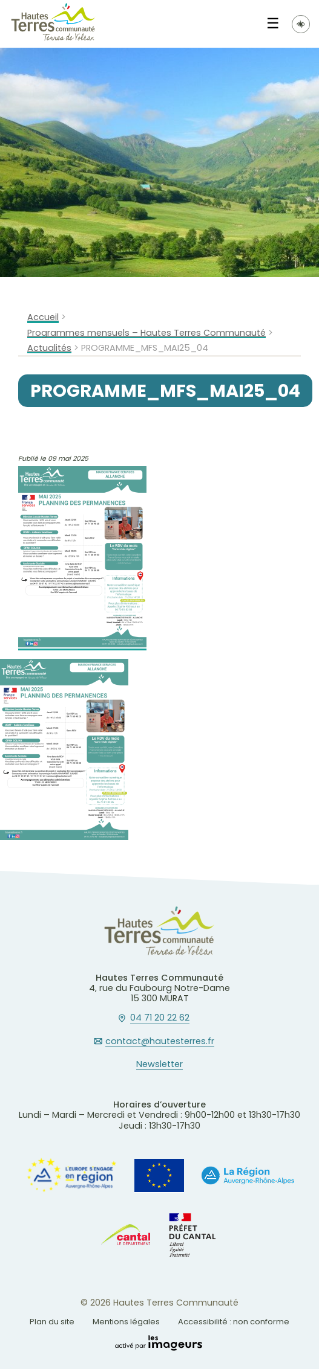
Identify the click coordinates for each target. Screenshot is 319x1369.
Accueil (43, 317)
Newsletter (159, 1064)
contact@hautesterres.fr (159, 1041)
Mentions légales (126, 1321)
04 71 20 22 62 (159, 1018)
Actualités (49, 348)
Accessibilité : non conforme (233, 1321)
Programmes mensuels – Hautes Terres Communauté (146, 333)
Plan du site (52, 1321)
